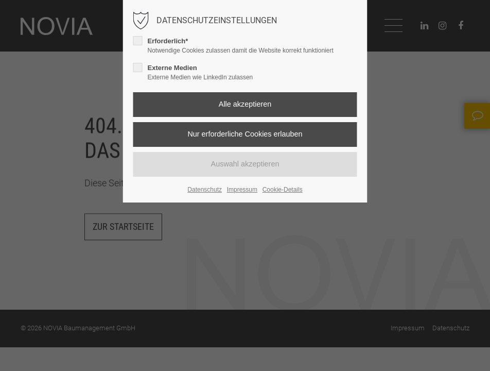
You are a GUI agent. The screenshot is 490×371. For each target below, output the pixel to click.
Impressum (242, 189)
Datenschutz (204, 189)
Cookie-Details (282, 189)
